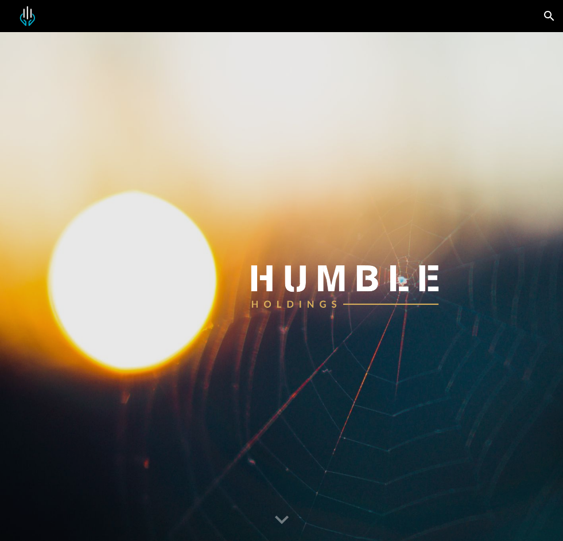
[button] (549, 16)
